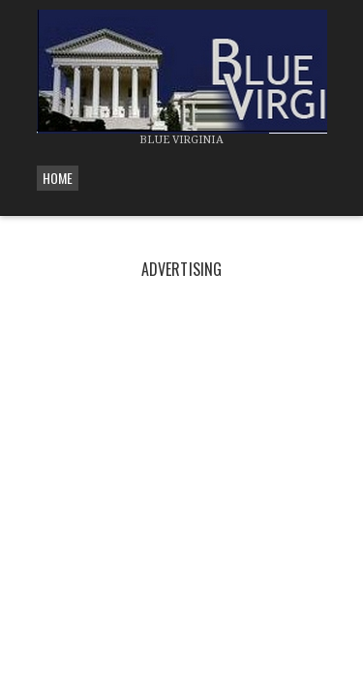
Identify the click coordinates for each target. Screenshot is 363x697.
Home (58, 177)
